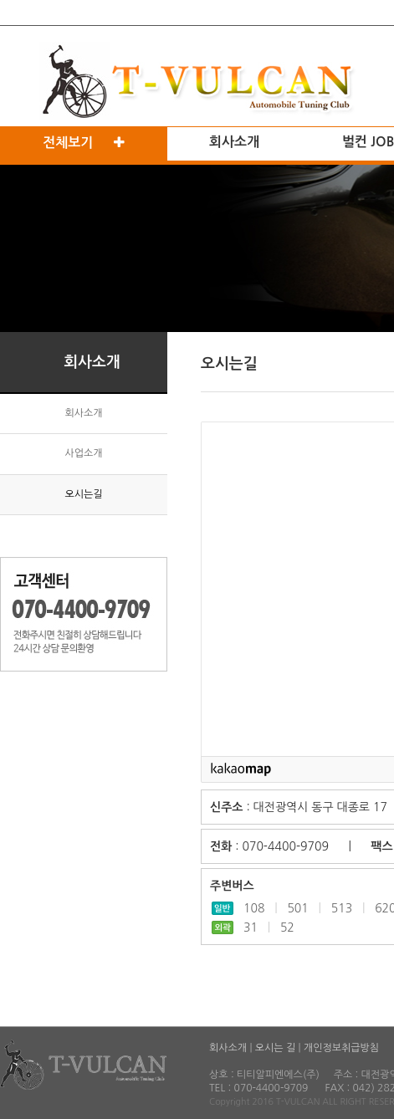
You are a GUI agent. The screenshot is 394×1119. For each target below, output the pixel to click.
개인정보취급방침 (341, 1048)
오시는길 (83, 494)
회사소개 (234, 141)
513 (341, 908)
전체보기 (84, 142)
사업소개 (83, 453)
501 (297, 908)
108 (253, 908)
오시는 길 (275, 1048)
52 (287, 927)
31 (250, 927)
